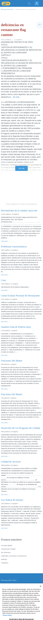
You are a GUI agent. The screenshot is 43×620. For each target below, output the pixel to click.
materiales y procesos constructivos (14, 556)
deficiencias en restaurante (26, 9)
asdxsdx (4, 559)
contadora (4, 563)
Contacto (4, 585)
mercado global (6, 545)
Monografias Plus (7, 9)
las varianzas (5, 552)
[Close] (40, 590)
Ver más (21, 168)
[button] (39, 30)
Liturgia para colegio (8, 549)
